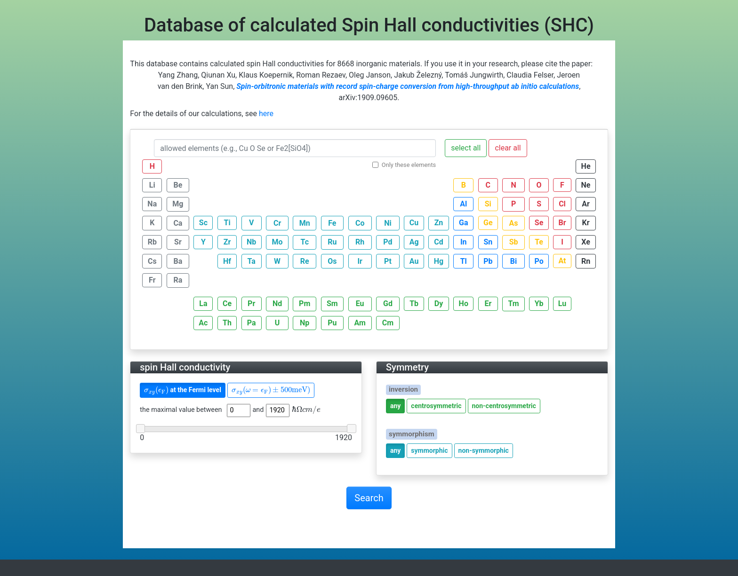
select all (466, 147)
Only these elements (409, 164)
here (266, 113)
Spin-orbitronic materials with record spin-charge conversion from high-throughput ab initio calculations (407, 86)
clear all (508, 147)
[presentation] (156, 390)
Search (368, 498)
